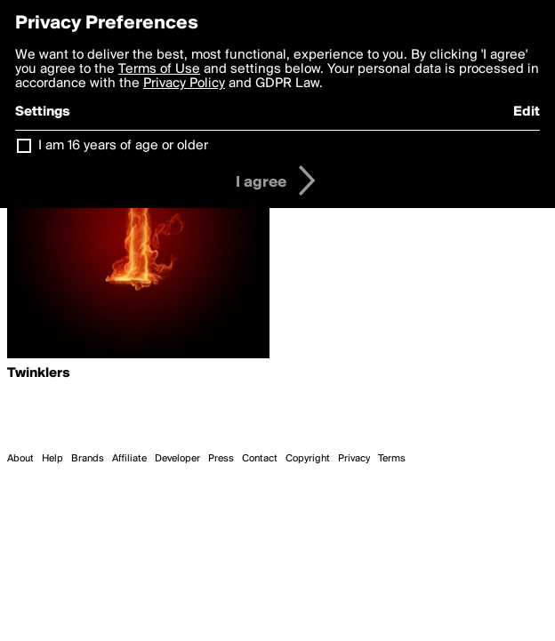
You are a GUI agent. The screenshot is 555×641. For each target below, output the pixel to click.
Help (52, 458)
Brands (87, 458)
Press (221, 458)
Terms (392, 458)
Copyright (308, 458)
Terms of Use (159, 69)
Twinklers (38, 373)
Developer (177, 458)
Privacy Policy (184, 83)
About (20, 458)
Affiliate (129, 458)
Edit (526, 112)
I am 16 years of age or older (123, 146)
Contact (260, 458)
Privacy (354, 458)
